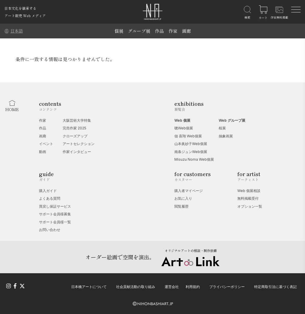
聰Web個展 (183, 128)
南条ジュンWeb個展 (190, 151)
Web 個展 (182, 120)
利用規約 (193, 286)
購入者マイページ (188, 190)
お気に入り (183, 198)
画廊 (186, 31)
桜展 (222, 128)
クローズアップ (75, 136)
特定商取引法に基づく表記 (275, 286)
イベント (46, 143)
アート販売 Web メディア (25, 15)
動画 (42, 151)
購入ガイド (48, 190)
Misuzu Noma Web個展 (194, 159)
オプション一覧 (249, 206)
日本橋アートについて (89, 286)
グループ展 (139, 31)
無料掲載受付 (248, 198)
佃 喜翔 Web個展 (188, 136)
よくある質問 (49, 198)
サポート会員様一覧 (55, 222)
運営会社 (172, 286)
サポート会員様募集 (55, 214)
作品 (159, 31)
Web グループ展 (232, 120)
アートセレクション (79, 143)
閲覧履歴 (181, 206)
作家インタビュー (77, 151)
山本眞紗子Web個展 (190, 143)
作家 (172, 31)
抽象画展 (226, 136)
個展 (118, 31)
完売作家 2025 (74, 128)
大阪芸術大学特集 (77, 120)
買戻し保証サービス (55, 206)
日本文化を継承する (20, 8)
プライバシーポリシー (227, 286)
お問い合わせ (49, 229)
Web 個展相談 (248, 190)
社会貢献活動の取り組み (135, 286)
